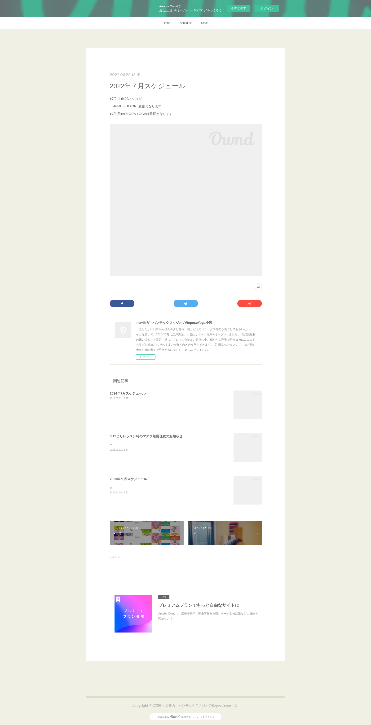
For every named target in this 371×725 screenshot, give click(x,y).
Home (166, 23)
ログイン (267, 8)
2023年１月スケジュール (128, 479)
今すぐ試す (238, 8)
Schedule (186, 23)
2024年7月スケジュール (128, 393)
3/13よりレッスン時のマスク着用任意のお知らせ (146, 436)
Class (204, 23)
